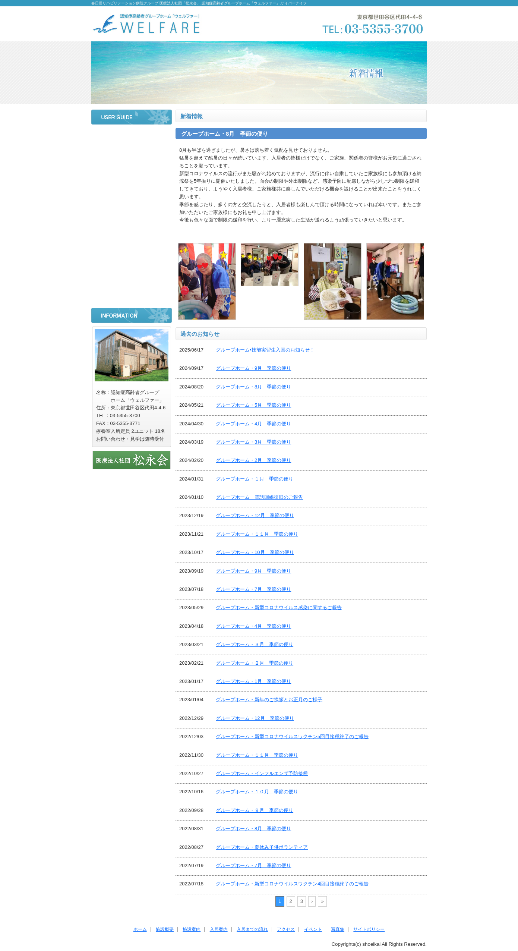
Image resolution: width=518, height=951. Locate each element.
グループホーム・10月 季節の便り (255, 552)
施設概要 (131, 157)
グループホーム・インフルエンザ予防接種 (262, 773)
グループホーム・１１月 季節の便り (257, 534)
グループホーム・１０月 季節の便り (257, 791)
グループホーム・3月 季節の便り (253, 442)
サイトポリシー (131, 295)
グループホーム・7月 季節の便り (253, 589)
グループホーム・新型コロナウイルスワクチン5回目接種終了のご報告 (292, 736)
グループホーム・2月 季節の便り (253, 460)
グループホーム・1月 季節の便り (253, 681)
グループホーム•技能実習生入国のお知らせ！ (265, 350)
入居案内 (131, 196)
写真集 (131, 275)
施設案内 (131, 177)
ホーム (131, 137)
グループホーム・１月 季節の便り (254, 479)
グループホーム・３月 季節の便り (254, 644)
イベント (131, 256)
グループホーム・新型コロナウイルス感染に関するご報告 (279, 607)
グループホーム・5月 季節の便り (253, 405)
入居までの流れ (131, 216)
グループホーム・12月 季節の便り (255, 515)
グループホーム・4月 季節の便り (253, 423)
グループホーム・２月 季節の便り (254, 663)
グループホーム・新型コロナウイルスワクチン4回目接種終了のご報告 (292, 884)
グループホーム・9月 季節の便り (253, 368)
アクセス (131, 236)
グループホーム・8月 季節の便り (253, 387)
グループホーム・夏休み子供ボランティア (262, 847)
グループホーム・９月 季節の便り (254, 810)
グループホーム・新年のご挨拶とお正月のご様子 (269, 699)
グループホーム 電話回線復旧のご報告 (259, 497)
